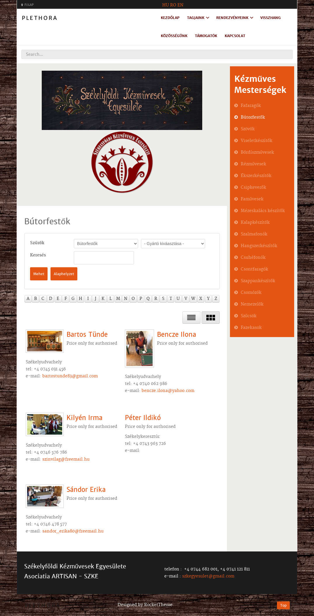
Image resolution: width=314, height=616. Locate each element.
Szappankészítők (258, 281)
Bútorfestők (253, 117)
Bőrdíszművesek (257, 152)
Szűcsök (249, 316)
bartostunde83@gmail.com (70, 376)
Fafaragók (251, 105)
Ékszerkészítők (256, 175)
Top (283, 605)
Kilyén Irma (84, 418)
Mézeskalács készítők (263, 211)
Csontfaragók (254, 269)
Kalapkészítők (255, 222)
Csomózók (251, 292)
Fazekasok (251, 327)
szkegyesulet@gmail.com (208, 576)
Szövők (248, 129)
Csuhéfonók (253, 257)
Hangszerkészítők (259, 246)
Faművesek (252, 199)
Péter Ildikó (143, 418)
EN (180, 5)
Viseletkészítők (256, 140)
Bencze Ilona (176, 334)
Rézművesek (253, 164)
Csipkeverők (253, 187)
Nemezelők (252, 304)
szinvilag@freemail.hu (66, 459)
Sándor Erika (86, 489)
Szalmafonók (254, 234)
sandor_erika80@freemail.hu (73, 531)
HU (165, 5)
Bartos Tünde (87, 334)
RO (173, 5)
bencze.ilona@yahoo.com (168, 390)
